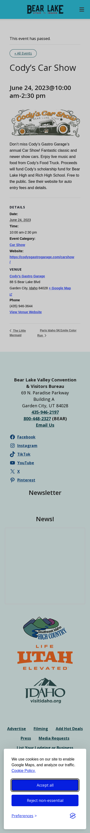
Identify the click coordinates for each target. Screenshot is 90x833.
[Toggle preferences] (24, 815)
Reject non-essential (45, 800)
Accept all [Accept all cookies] (45, 785)
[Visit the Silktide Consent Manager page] (72, 816)
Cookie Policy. (24, 771)
